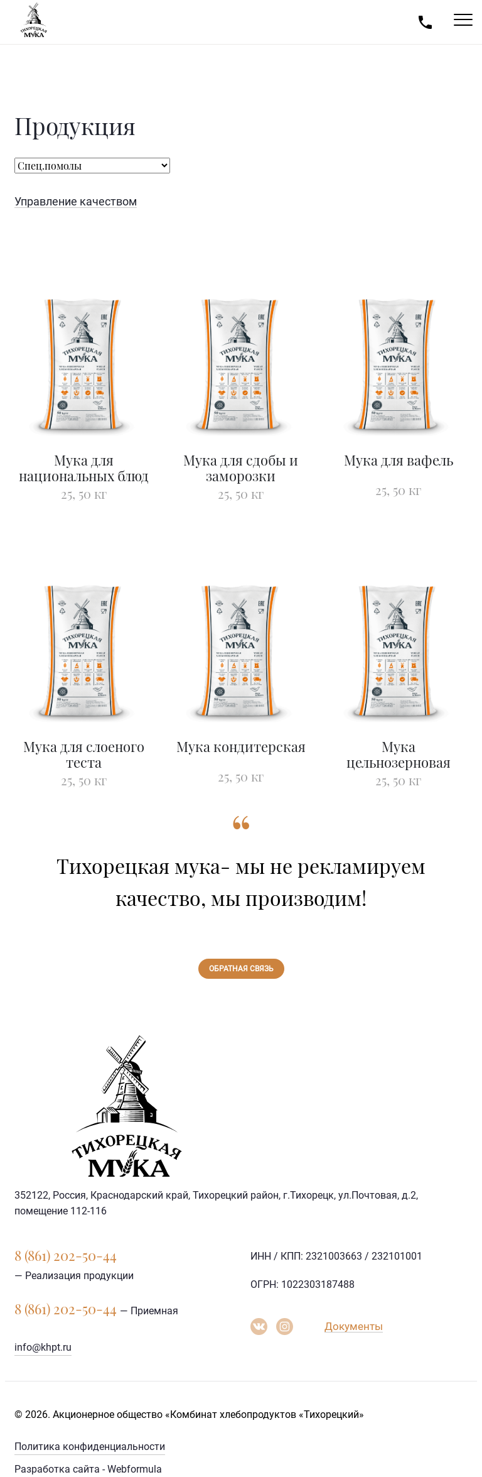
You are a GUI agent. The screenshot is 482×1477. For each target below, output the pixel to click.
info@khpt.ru (43, 1347)
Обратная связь (241, 968)
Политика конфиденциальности (89, 1446)
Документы (353, 1326)
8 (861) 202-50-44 (65, 1255)
